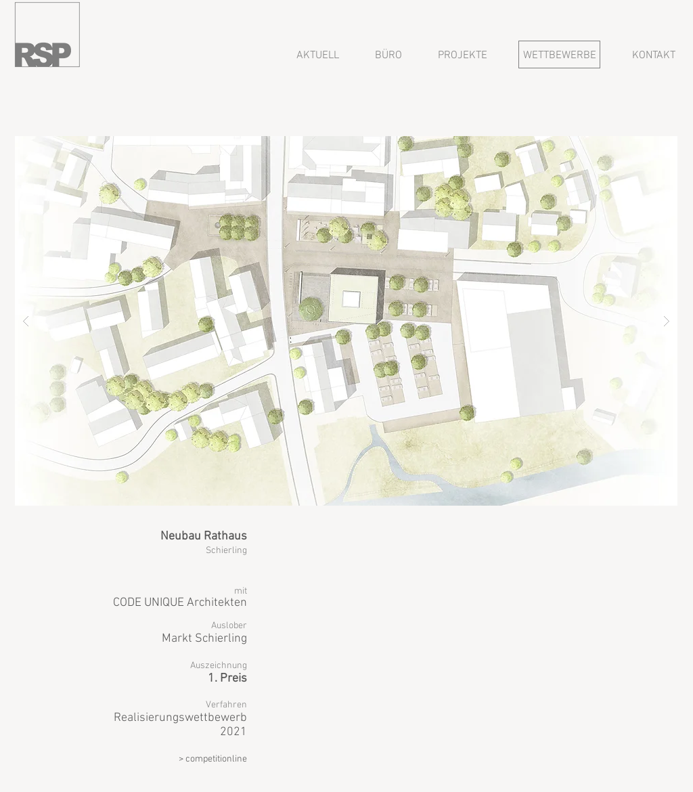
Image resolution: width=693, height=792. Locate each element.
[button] (346, 321)
